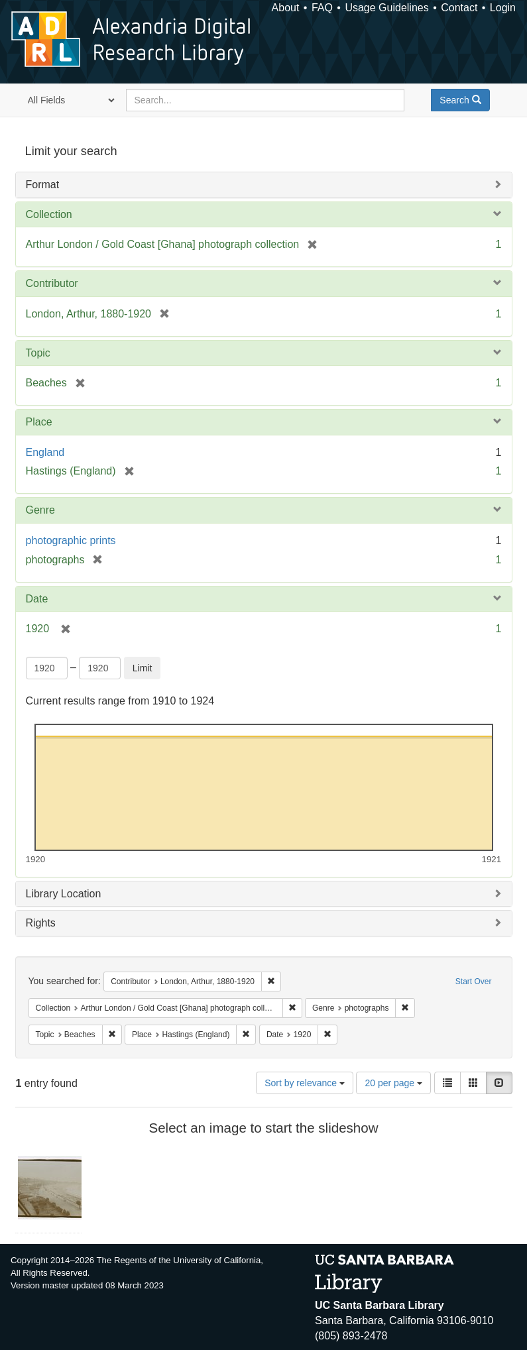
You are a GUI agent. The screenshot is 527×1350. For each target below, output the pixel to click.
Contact (459, 7)
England (45, 452)
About (286, 7)
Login (503, 7)
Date (37, 598)
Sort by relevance (304, 1083)
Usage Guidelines (386, 7)
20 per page (393, 1083)
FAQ (322, 7)
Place (39, 421)
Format (43, 184)
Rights (41, 922)
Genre (40, 510)
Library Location (63, 893)
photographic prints (71, 540)
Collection (49, 214)
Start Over (473, 981)
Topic (38, 353)
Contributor (52, 283)
